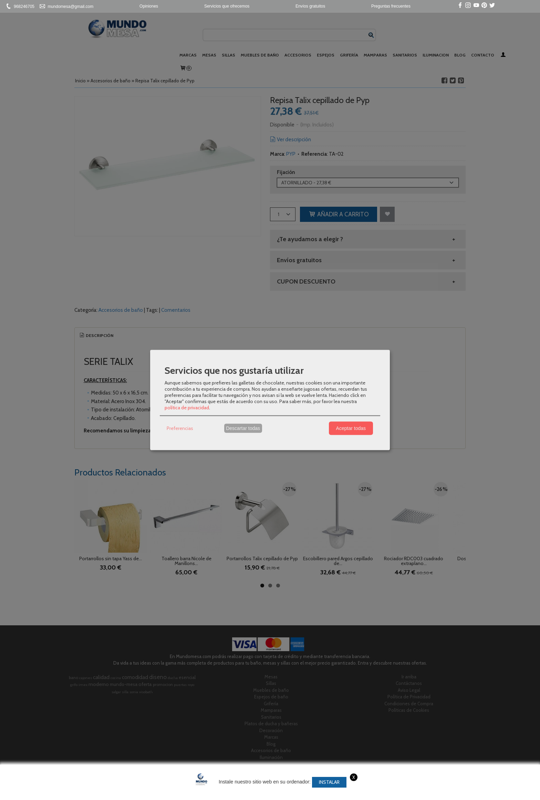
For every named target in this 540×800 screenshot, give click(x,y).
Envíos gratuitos (310, 6)
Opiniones (148, 6)
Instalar (329, 782)
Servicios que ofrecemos (226, 6)
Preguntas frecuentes (391, 6)
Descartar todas (243, 428)
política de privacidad (187, 407)
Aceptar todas (351, 428)
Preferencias (180, 428)
